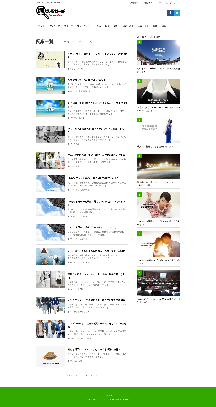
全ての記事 (134, 3)
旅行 (116, 26)
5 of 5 (69, 375)
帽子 (72, 361)
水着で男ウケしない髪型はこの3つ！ (87, 79)
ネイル (73, 144)
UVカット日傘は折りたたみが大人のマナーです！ (93, 227)
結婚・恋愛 (128, 26)
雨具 (72, 262)
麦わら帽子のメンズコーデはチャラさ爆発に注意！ (94, 349)
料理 (107, 26)
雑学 (164, 26)
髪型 (85, 91)
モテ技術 (74, 91)
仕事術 (97, 26)
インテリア (54, 26)
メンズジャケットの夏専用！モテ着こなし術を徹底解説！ (97, 300)
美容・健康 (143, 26)
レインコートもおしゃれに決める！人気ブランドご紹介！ (97, 251)
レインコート (83, 262)
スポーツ (68, 26)
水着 (80, 91)
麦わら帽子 (79, 361)
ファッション (83, 26)
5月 (81, 289)
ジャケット (74, 289)
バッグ (73, 166)
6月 (81, 69)
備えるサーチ (101, 399)
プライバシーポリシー (168, 3)
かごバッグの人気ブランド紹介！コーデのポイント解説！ (97, 154)
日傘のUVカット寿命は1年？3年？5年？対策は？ (93, 178)
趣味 (155, 26)
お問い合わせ (148, 3)
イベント (40, 26)
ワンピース (74, 69)
